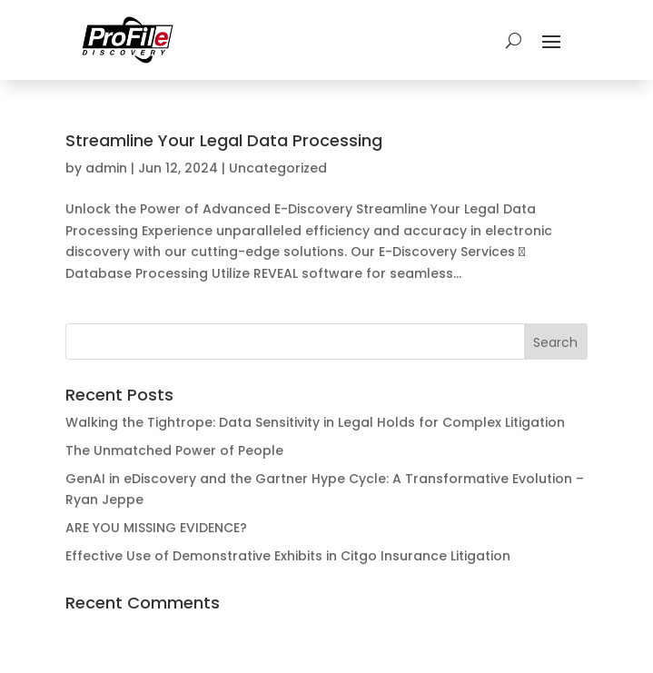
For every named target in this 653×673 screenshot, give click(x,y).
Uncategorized (278, 168)
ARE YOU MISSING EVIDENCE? (156, 528)
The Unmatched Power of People (174, 450)
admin (106, 168)
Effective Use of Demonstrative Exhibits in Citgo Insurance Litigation (287, 556)
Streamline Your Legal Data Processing (223, 140)
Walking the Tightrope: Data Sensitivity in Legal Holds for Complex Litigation (315, 422)
